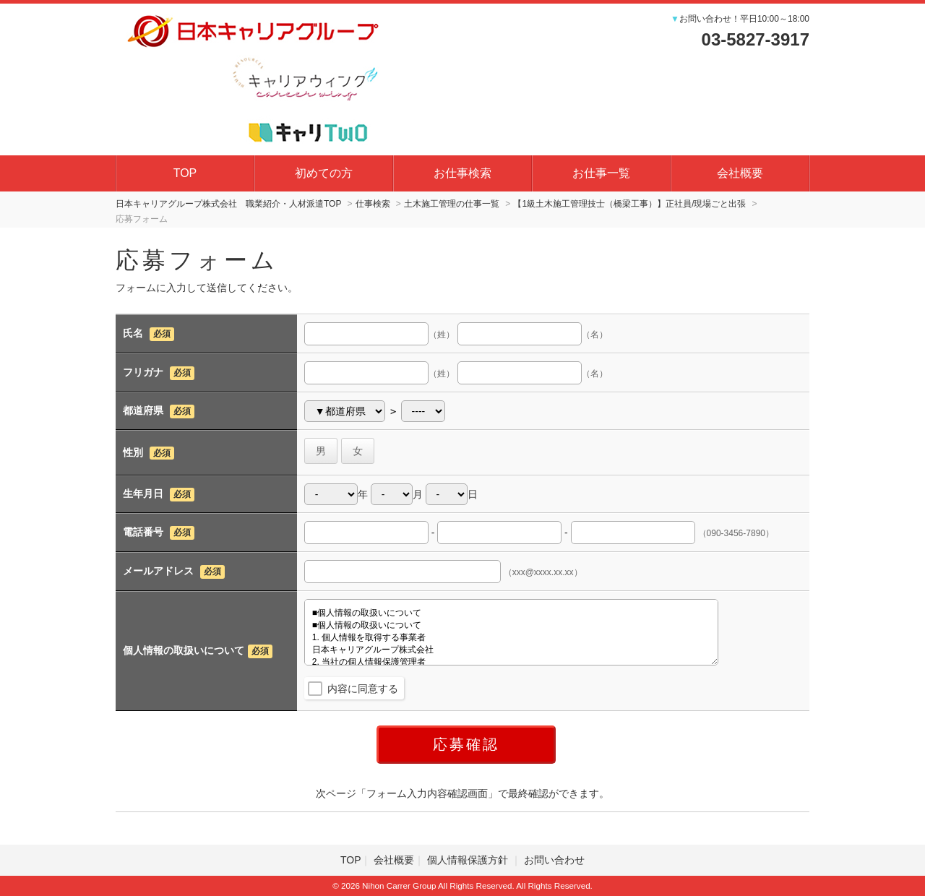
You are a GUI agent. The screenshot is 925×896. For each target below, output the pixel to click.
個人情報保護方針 (469, 860)
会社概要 (740, 173)
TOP (185, 173)
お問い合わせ (554, 860)
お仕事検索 (462, 173)
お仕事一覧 (601, 173)
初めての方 (324, 173)
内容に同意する (362, 688)
